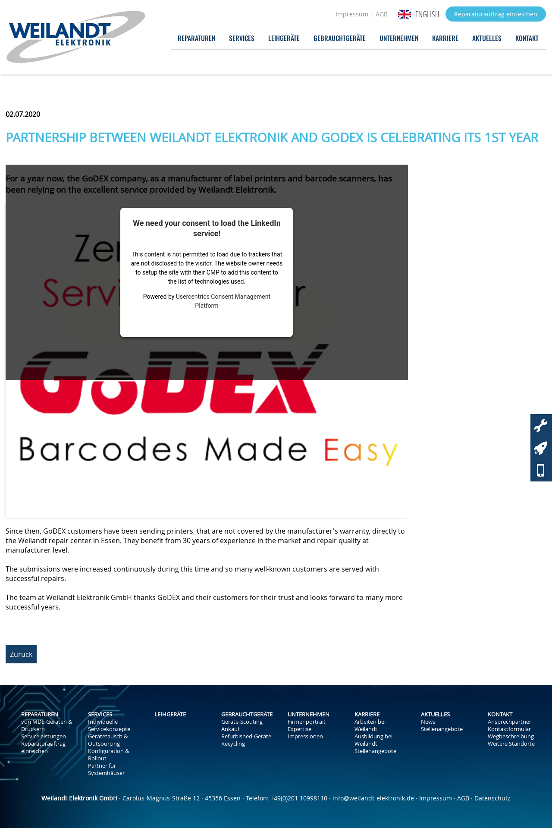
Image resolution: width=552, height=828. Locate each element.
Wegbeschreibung (511, 736)
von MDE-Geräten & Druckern (46, 725)
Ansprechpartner (509, 721)
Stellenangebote (375, 751)
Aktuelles (487, 38)
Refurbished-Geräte (246, 736)
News (428, 721)
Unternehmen (399, 38)
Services (241, 38)
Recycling (233, 743)
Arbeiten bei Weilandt (370, 725)
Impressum (352, 14)
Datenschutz (492, 798)
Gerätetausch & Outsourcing (108, 740)
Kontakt (527, 38)
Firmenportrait (307, 721)
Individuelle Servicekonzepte (109, 725)
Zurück (21, 654)
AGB (382, 14)
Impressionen (305, 736)
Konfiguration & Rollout (108, 754)
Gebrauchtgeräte (340, 38)
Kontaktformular (509, 729)
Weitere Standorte (511, 743)
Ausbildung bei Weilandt (373, 740)
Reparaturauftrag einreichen (495, 14)
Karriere (445, 38)
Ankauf (230, 729)
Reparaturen (196, 38)
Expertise (299, 729)
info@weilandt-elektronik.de (373, 798)
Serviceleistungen (43, 736)
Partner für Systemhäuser (106, 769)
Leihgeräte (284, 38)
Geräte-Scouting (242, 721)
